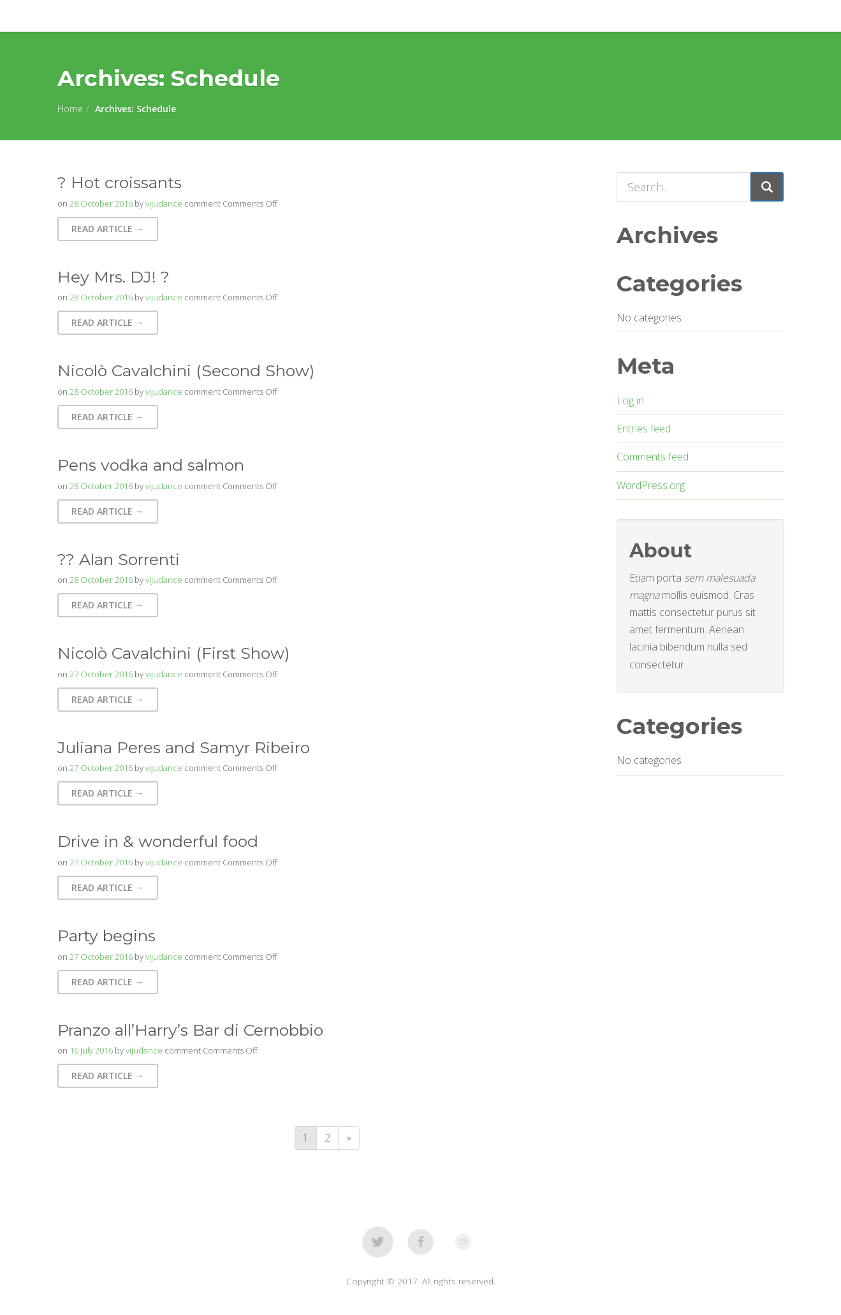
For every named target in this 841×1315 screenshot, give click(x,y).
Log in (630, 400)
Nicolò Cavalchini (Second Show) (185, 370)
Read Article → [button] (107, 229)
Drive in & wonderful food (157, 841)
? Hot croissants (119, 182)
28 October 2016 (101, 203)
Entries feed (644, 429)
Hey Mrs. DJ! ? (113, 276)
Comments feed (653, 457)
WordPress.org (651, 485)
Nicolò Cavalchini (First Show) (173, 653)
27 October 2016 (101, 674)
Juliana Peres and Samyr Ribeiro (183, 747)
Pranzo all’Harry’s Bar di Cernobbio (190, 1030)
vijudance (163, 203)
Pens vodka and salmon (150, 464)
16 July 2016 (91, 1050)
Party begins (106, 935)
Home (70, 109)
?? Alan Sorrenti (118, 559)
